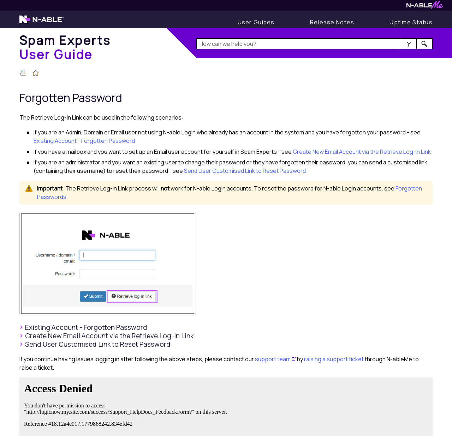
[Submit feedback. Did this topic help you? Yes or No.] (127, 405)
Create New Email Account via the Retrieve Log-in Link (362, 152)
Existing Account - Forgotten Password (84, 141)
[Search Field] (314, 43)
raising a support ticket (334, 359)
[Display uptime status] (411, 22)
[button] (409, 43)
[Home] (65, 47)
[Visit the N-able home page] (41, 22)
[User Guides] (256, 22)
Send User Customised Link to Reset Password (245, 171)
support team (273, 359)
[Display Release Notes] (332, 22)
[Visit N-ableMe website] (424, 7)
